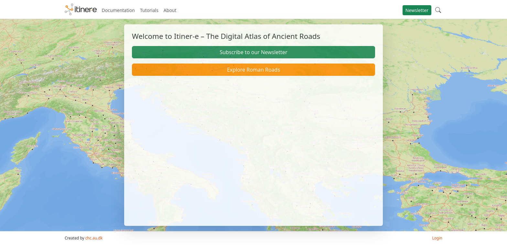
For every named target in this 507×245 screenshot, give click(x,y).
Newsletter (416, 10)
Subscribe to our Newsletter (253, 52)
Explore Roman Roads (253, 69)
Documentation (118, 10)
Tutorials (149, 10)
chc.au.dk (93, 238)
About (170, 10)
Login (437, 238)
